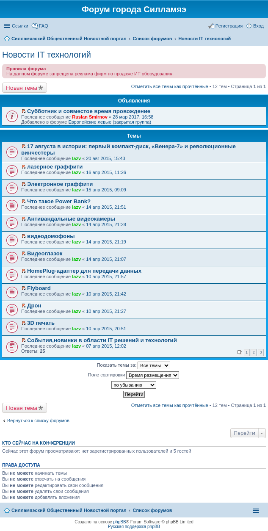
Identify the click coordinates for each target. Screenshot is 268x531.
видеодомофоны (51, 236)
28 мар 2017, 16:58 (133, 116)
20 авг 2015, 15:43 (105, 158)
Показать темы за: (134, 365)
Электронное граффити (60, 184)
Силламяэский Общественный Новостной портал (69, 510)
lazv (76, 158)
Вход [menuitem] (258, 25)
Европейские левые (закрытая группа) (109, 121)
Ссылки (20, 25)
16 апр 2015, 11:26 (106, 172)
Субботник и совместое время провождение (88, 111)
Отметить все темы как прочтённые (169, 86)
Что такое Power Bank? (59, 201)
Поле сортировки (133, 375)
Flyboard (39, 288)
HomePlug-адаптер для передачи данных (84, 271)
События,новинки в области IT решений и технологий (102, 340)
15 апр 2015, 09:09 (106, 189)
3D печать (41, 323)
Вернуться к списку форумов (38, 420)
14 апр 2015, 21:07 (106, 259)
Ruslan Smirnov (90, 116)
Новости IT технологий (46, 54)
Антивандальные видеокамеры (71, 219)
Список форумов (152, 510)
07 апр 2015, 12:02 (106, 345)
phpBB (119, 522)
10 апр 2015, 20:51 (106, 328)
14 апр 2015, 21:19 (106, 241)
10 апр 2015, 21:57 (106, 276)
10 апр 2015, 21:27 (106, 311)
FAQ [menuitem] (43, 25)
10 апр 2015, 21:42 (106, 293)
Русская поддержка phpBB (134, 526)
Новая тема (21, 87)
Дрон (34, 305)
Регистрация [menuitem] (229, 25)
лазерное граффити (55, 166)
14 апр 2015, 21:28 (106, 224)
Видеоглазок (44, 253)
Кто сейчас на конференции (38, 442)
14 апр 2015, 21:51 (106, 207)
